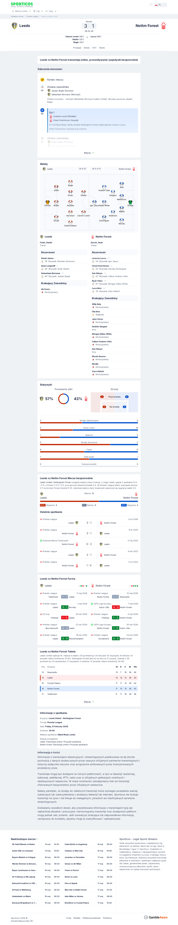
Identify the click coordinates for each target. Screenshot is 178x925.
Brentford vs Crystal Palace (77, 903)
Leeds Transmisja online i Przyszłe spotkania (60, 742)
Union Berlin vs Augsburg (76, 844)
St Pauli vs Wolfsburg (21, 890)
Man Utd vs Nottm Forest (76, 890)
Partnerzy (107, 918)
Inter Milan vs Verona (74, 896)
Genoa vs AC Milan (73, 864)
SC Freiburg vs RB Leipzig (23, 877)
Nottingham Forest (62, 482)
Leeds (43, 497)
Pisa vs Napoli (71, 883)
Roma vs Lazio (71, 877)
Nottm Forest (130, 497)
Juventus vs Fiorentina (74, 857)
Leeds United (46, 482)
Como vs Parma (72, 870)
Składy (87, 48)
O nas (68, 918)
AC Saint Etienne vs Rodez (23, 844)
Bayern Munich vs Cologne (23, 857)
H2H (94, 48)
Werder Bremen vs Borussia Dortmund (26, 864)
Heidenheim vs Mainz (21, 896)
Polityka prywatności (92, 918)
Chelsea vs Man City (74, 851)
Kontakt (77, 918)
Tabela (102, 48)
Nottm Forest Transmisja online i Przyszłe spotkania (63, 745)
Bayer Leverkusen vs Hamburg (25, 870)
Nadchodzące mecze (24, 839)
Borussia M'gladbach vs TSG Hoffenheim (26, 903)
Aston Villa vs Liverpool (22, 851)
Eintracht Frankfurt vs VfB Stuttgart (26, 883)
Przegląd (77, 48)
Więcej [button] (89, 153)
